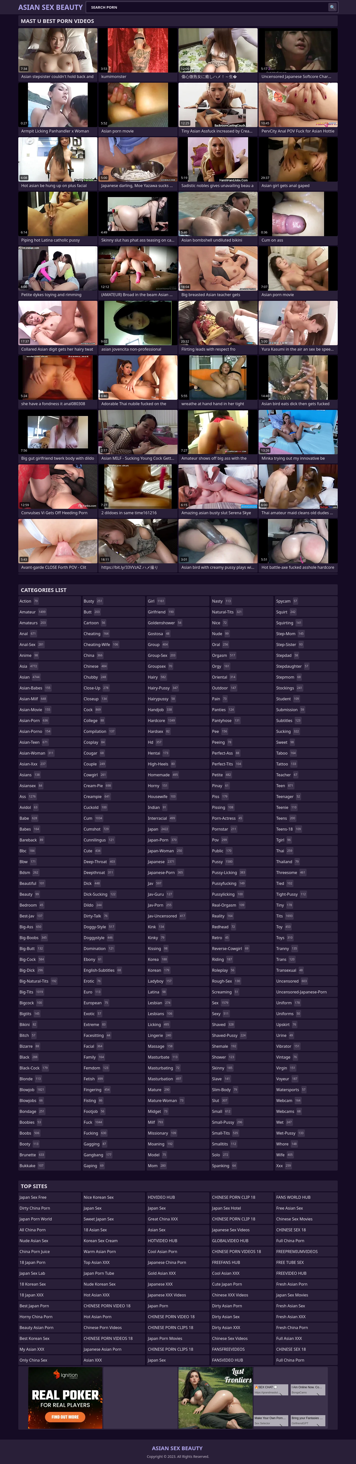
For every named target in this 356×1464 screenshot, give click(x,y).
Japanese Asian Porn (103, 1349)
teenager (288, 796)
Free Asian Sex (289, 1208)
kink (156, 927)
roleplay (224, 970)
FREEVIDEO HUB (291, 1273)
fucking (96, 1133)
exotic (93, 1013)
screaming (225, 992)
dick (92, 883)
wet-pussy (290, 1133)
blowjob (32, 1089)
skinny (223, 1068)
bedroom (32, 905)
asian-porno (35, 731)
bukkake (32, 1165)
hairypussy (162, 699)
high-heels (162, 764)
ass (28, 796)
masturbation (165, 1079)
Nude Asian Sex (34, 1240)
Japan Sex (93, 1208)
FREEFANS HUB (226, 1262)
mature (159, 1089)
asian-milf (33, 699)
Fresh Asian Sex (290, 1306)
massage (161, 1046)
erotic (93, 981)
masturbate (163, 1057)
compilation (100, 731)
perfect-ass (226, 753)
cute (93, 851)
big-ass (31, 927)
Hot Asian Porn (97, 1316)
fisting (94, 1100)
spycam (287, 601)
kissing (158, 948)
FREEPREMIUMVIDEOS (297, 1251)
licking (159, 1024)
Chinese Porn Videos (103, 1327)
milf (156, 1122)
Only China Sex (33, 1360)
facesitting (97, 1035)
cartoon (95, 623)
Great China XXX (163, 1219)
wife (285, 1155)
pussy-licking (229, 872)
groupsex (160, 666)
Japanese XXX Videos (167, 1295)
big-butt (32, 948)
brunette (32, 1155)
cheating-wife (101, 644)
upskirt (286, 1024)
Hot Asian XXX (97, 1295)
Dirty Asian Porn (227, 1306)
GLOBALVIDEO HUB (230, 1240)
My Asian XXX (32, 1349)
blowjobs (32, 1100)
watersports (291, 1089)
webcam (289, 1100)
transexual (290, 970)
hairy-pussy (163, 688)
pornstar (225, 829)
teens (286, 818)
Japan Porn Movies (165, 1338)
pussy (223, 861)
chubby (95, 677)
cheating (97, 633)
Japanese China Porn (167, 1262)
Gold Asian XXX (162, 1273)
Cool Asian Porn (162, 1251)
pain (220, 699)
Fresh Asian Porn (291, 1284)
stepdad (287, 655)
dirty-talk (96, 916)
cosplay (95, 742)
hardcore (162, 720)
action (29, 601)
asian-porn (34, 720)
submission (290, 709)
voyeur (287, 1079)
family (94, 1057)
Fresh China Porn (292, 1327)
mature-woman (166, 1100)
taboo (286, 753)
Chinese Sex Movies (294, 1219)
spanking (224, 1165)
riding (222, 959)
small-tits (225, 1133)
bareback (32, 840)
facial (94, 1046)
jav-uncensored (167, 916)
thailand (288, 861)
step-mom (290, 633)
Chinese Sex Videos (230, 1338)
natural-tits (227, 612)
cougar (94, 753)
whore (287, 1144)
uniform (288, 1003)
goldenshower (165, 623)
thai (284, 851)
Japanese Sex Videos (231, 1230)
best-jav (32, 916)
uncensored (292, 981)
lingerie (160, 1035)
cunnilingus (99, 840)
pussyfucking (229, 883)
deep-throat (100, 861)
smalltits (224, 1144)
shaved (223, 1024)
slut (220, 1100)
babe (29, 818)
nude (221, 633)
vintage (287, 1057)
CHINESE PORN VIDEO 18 (107, 1306)
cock (93, 709)
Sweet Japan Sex (99, 1219)
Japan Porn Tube (99, 1273)
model (157, 1155)
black (29, 1057)
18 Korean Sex (33, 1284)
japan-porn (163, 840)
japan (158, 829)
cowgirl (95, 775)
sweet (285, 742)
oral (220, 644)
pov (220, 840)
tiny (284, 905)
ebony (93, 959)
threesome (291, 872)
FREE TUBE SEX (290, 1262)
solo (220, 1155)
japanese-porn (166, 872)
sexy (221, 1013)
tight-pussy (291, 894)
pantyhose (226, 720)
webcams (289, 1111)
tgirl (284, 840)
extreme (95, 1024)
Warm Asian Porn (100, 1251)
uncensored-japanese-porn (301, 993)
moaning (161, 1144)
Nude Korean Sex (100, 1284)
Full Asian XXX (289, 1338)
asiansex (32, 785)
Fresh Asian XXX (291, 1316)
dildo (93, 905)
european (96, 1003)
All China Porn (33, 1230)
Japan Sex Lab (32, 1273)
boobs (30, 1133)
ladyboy (160, 981)
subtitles (289, 720)
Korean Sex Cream (101, 1240)
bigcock (31, 1003)
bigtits (30, 1013)
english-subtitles (103, 970)
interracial (162, 818)
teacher (287, 775)
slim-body (225, 1089)
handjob (160, 709)
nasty (222, 601)
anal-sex (32, 644)
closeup (96, 699)
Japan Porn (158, 1306)
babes (30, 829)
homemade (163, 775)
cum (94, 818)
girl (156, 601)
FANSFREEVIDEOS (228, 1349)
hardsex (159, 731)
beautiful (32, 883)
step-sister (290, 644)
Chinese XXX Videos (230, 1295)
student (288, 699)
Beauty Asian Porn (36, 1327)
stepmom (289, 677)
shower (223, 1057)
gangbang (98, 1155)
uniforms (288, 1013)
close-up (97, 688)
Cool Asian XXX (226, 1273)
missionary (162, 1133)
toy (284, 927)
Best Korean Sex (34, 1338)
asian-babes (36, 688)
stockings (289, 688)
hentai (158, 753)
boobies (31, 1122)
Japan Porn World (36, 1219)
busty (94, 601)
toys (285, 937)
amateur (33, 612)
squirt (286, 612)
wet (284, 1122)
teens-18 (289, 829)
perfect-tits (227, 764)
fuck (93, 1122)
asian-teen (34, 742)
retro (221, 937)
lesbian (160, 1003)
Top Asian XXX (97, 1262)
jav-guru (160, 894)
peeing (222, 742)
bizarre (30, 1046)
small (222, 1111)
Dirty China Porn (35, 1208)
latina (157, 992)
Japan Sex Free (33, 1197)
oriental (224, 677)
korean (159, 970)
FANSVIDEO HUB (227, 1360)
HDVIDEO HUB (161, 1197)
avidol (29, 807)
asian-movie (35, 709)
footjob (95, 1111)
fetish (94, 1079)
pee (220, 731)
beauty (30, 894)
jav (155, 883)
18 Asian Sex (95, 1230)
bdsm (30, 872)
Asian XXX (93, 1360)
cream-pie (98, 785)
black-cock (34, 1068)
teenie (287, 807)
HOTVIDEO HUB (162, 1240)
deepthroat (99, 872)
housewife (162, 796)
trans (286, 959)
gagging (95, 1144)
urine (285, 1035)
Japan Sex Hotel (226, 1208)
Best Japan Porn (34, 1306)
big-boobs (34, 937)
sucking (288, 731)
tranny (287, 948)
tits (285, 916)
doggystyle (99, 937)
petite (222, 775)
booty (30, 1144)
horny (158, 785)
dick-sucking (100, 894)
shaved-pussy (229, 1035)
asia (29, 666)
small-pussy (228, 1122)
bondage (32, 1111)
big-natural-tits (39, 981)
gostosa (159, 633)
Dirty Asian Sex (226, 1316)
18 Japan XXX (32, 1295)
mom (157, 1165)
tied (284, 883)
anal (28, 633)
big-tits (32, 992)
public (222, 851)
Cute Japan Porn (227, 1284)
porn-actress (227, 818)
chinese (96, 666)
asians (30, 775)
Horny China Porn (36, 1316)
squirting (289, 623)
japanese (162, 861)
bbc (28, 851)
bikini (28, 1024)
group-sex (162, 655)
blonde (31, 1079)
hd (155, 742)
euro (93, 992)
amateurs (33, 623)
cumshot (97, 829)
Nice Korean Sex (99, 1197)
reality (223, 916)
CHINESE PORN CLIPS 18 (170, 1327)
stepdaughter (292, 666)
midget (158, 1111)
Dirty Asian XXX (226, 1327)
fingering (97, 1089)
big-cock (32, 959)
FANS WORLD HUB (293, 1197)
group (158, 644)
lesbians (160, 1013)
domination (99, 948)
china (94, 655)
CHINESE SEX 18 (291, 1230)
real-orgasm (228, 905)
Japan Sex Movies (292, 1295)
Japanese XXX (160, 1284)
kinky (157, 937)
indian (157, 807)
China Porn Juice (35, 1251)
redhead (224, 927)
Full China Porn (290, 1240)
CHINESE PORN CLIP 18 (233, 1197)
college (94, 720)
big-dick (32, 970)
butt (92, 612)
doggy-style (99, 927)
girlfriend (161, 612)
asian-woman (37, 753)
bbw (28, 861)
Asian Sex (156, 1230)
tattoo (286, 764)
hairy (157, 677)
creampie (97, 796)
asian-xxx (33, 764)
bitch (28, 1035)
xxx (284, 1165)
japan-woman (165, 851)
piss (220, 796)
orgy (221, 666)
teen (285, 785)
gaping (94, 1165)
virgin (286, 1068)
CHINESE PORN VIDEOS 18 (108, 1338)
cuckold (96, 807)
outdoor (224, 688)
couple (95, 764)
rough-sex (226, 981)
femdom (97, 1068)
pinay (221, 785)
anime (29, 655)
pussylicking (228, 894)
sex (221, 1003)
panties (223, 709)
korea (158, 959)
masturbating (164, 1068)
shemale (225, 1046)
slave (221, 1079)
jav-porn (160, 905)
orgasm (224, 655)
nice (220, 623)
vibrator (288, 1046)
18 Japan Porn (32, 1262)
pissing (223, 807)
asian (30, 677)
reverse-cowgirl (231, 948)
